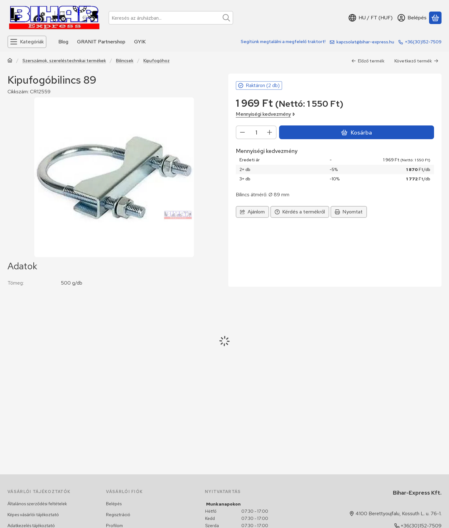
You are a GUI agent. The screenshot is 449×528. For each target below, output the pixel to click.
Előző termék (367, 61)
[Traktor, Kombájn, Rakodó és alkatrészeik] (9, 61)
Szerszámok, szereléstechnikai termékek (64, 60)
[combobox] (171, 18)
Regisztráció (118, 514)
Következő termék (416, 61)
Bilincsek (124, 60)
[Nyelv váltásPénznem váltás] (370, 18)
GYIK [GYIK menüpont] (140, 41)
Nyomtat (349, 211)
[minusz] (242, 132)
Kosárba (356, 132)
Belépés (114, 503)
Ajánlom (252, 211)
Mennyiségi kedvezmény (265, 114)
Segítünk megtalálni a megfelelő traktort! (283, 41)
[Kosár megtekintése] (435, 18)
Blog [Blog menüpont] (63, 41)
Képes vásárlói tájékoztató (33, 514)
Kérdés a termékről (300, 211)
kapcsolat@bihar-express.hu (365, 42)
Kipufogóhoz (156, 60)
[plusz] (269, 132)
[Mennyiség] (256, 132)
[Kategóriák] (26, 42)
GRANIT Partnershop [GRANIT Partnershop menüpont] (101, 41)
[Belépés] (412, 18)
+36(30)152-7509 (423, 42)
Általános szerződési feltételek (37, 503)
